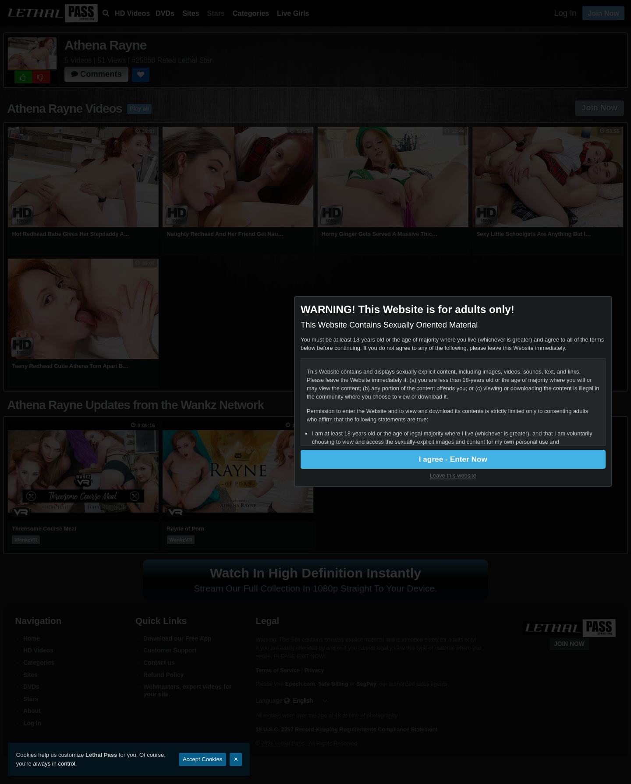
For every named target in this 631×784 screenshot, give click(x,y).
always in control (54, 763)
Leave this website (546, 476)
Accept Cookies (202, 759)
